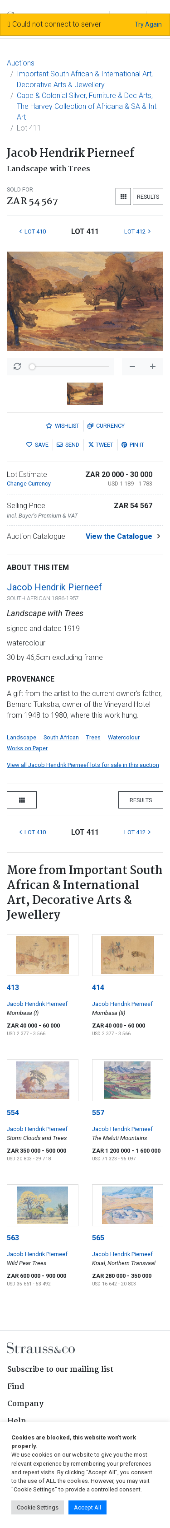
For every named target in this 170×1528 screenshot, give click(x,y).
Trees (93, 737)
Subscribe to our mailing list (60, 1370)
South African (61, 737)
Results (148, 196)
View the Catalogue (119, 536)
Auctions (20, 63)
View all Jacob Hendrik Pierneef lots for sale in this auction (83, 765)
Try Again (148, 24)
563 (13, 1238)
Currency (106, 425)
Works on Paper (27, 748)
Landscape (21, 737)
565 (98, 1238)
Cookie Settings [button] (37, 1507)
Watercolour (124, 737)
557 (98, 1112)
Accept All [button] (87, 1507)
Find (15, 1387)
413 (13, 987)
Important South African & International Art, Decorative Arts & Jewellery (85, 79)
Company (25, 1404)
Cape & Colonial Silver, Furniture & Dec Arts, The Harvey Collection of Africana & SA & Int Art (86, 106)
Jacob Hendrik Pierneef (54, 587)
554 (13, 1112)
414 (98, 987)
